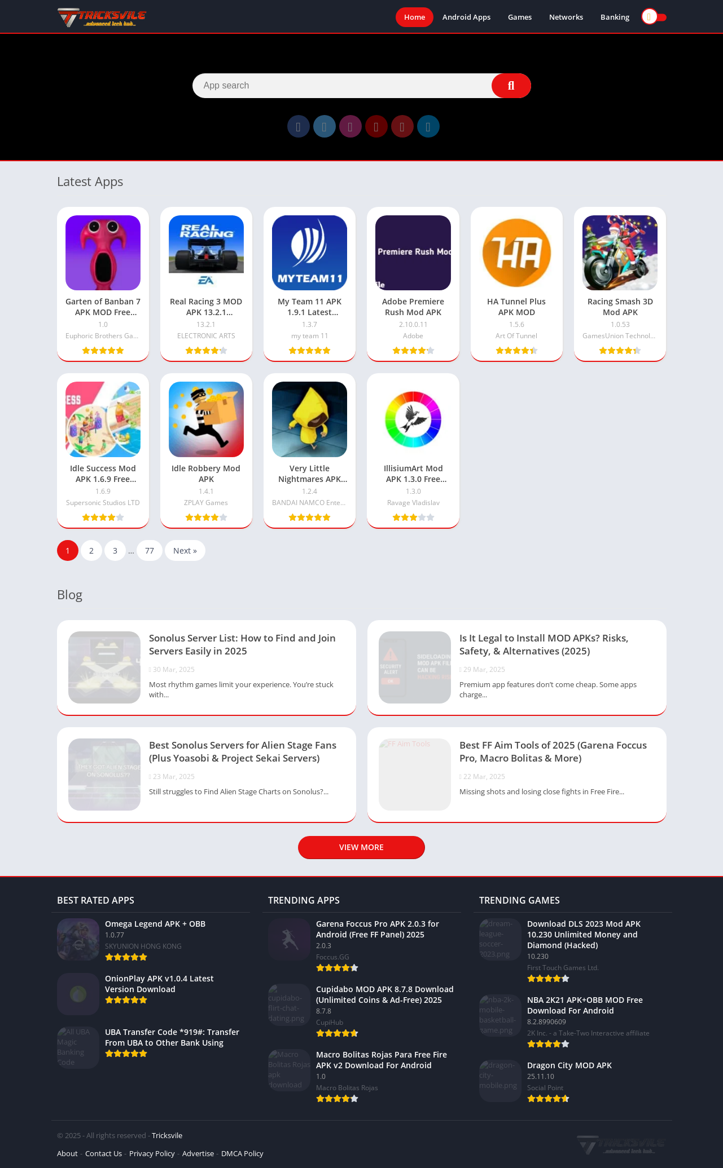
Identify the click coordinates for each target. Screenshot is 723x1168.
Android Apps (466, 17)
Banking (615, 17)
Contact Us (103, 1153)
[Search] (361, 85)
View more (361, 847)
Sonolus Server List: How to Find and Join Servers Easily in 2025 (242, 644)
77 (149, 550)
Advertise (198, 1153)
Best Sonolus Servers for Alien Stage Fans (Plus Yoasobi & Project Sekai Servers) (242, 751)
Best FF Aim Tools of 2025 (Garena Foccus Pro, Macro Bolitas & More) (553, 751)
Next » (185, 550)
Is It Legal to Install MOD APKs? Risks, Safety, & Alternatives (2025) (544, 644)
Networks (566, 17)
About (67, 1153)
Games (520, 17)
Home (414, 17)
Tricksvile (167, 1135)
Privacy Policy (152, 1153)
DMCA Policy (242, 1153)
